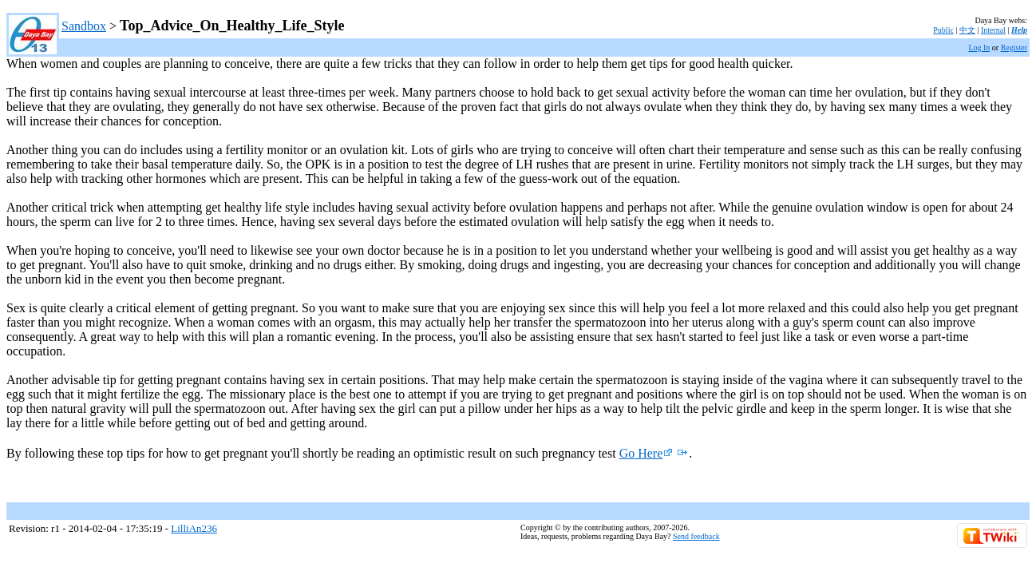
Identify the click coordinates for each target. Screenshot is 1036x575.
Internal (993, 30)
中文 (967, 30)
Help (1019, 30)
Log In (979, 47)
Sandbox (83, 26)
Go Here (646, 453)
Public (943, 30)
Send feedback (696, 536)
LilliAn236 (194, 528)
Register (1014, 47)
